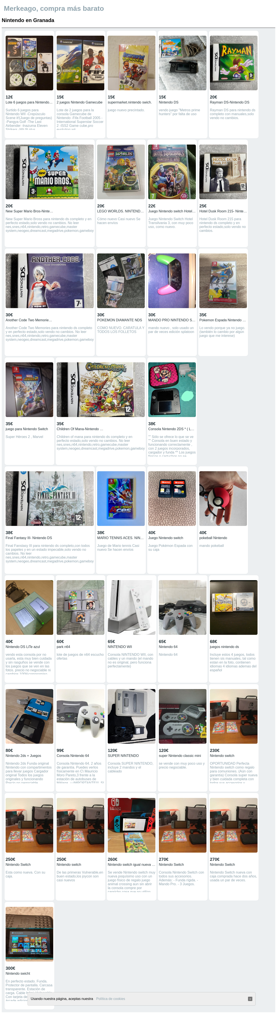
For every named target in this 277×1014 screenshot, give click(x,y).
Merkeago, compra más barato (54, 8)
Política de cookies (110, 999)
